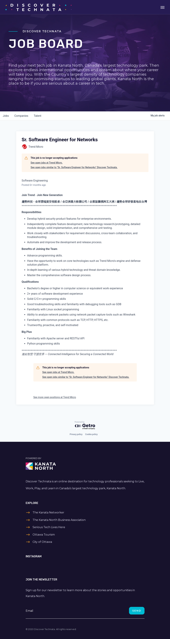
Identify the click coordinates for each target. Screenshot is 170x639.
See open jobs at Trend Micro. (47, 162)
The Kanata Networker (48, 512)
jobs (6, 115)
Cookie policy (91, 434)
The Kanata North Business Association (59, 520)
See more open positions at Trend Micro (54, 397)
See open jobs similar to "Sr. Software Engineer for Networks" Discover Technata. (74, 167)
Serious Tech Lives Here (49, 527)
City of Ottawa (42, 541)
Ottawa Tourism (44, 534)
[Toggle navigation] (162, 7)
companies (21, 115)
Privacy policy (76, 434)
